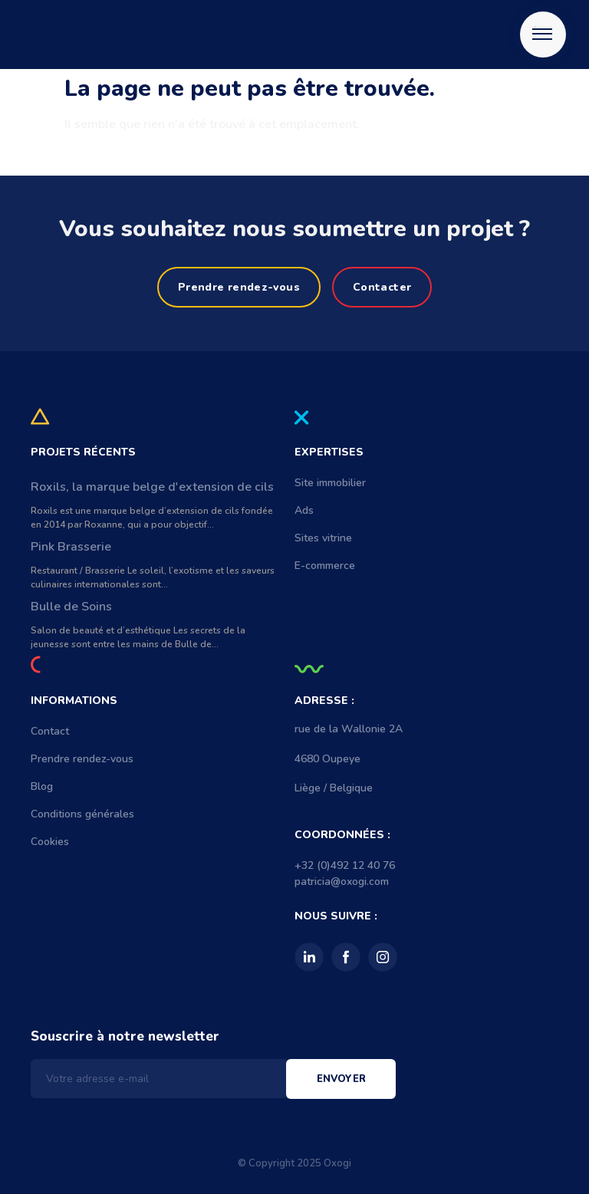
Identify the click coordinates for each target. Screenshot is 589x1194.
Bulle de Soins (71, 606)
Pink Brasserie (71, 546)
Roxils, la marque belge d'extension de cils (152, 487)
